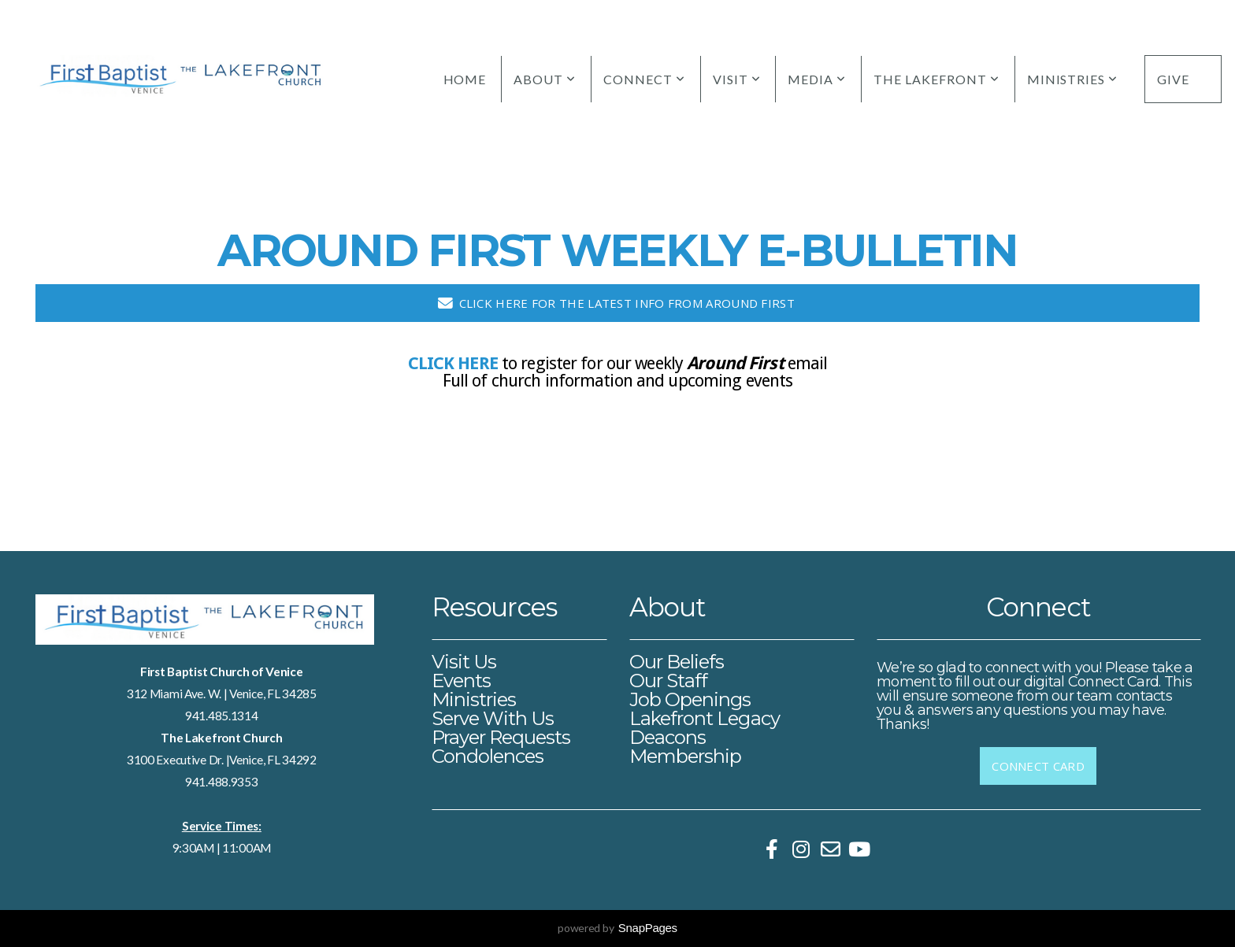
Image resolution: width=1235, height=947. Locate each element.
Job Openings (690, 699)
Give (1173, 79)
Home (465, 79)
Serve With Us (493, 718)
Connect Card (1038, 766)
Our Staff (668, 680)
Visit (737, 79)
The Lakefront (936, 79)
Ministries (1072, 79)
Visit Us (464, 661)
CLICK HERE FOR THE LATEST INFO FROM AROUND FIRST (615, 303)
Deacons (667, 737)
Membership (685, 756)
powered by (617, 927)
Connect (644, 79)
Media (817, 79)
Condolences (487, 756)
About (545, 79)
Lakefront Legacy (704, 718)
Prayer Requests (501, 737)
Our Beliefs (676, 661)
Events (461, 680)
